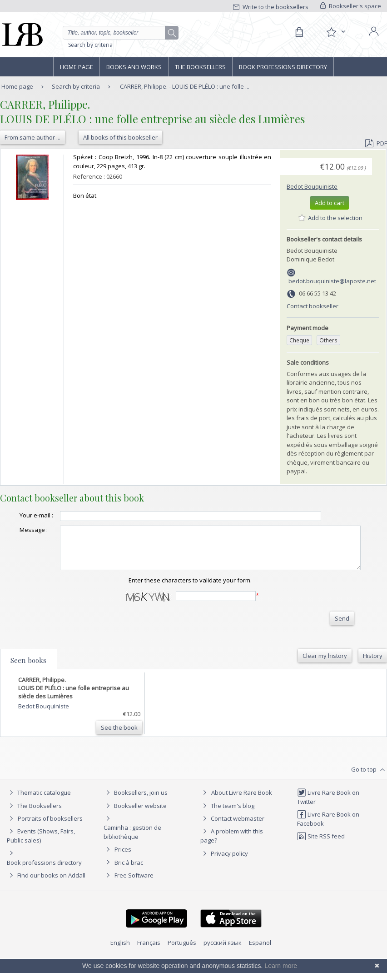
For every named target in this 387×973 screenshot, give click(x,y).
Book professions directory (283, 67)
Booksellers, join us (136, 807)
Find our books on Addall (46, 889)
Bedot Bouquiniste (312, 186)
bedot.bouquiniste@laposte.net (332, 281)
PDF (376, 143)
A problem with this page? (231, 850)
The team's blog (227, 820)
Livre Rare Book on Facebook (328, 833)
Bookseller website (135, 820)
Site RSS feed (321, 850)
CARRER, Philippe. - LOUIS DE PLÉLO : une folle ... (184, 86)
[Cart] (299, 32)
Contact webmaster (232, 833)
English (120, 957)
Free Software (134, 890)
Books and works (134, 67)
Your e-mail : (14, 519)
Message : (18, 536)
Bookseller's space (350, 6)
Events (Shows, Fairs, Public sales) (41, 850)
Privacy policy (224, 868)
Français (148, 957)
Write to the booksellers (270, 7)
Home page (76, 67)
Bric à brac (128, 877)
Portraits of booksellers (50, 833)
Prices (122, 864)
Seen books (28, 674)
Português (182, 957)
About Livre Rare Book (241, 807)
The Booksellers (200, 67)
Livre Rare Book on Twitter (328, 811)
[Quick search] (121, 33)
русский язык (222, 957)
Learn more (280, 965)
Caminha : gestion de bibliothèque (132, 846)
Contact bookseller (312, 306)
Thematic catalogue (39, 807)
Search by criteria (90, 45)
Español (260, 957)
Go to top (369, 783)
